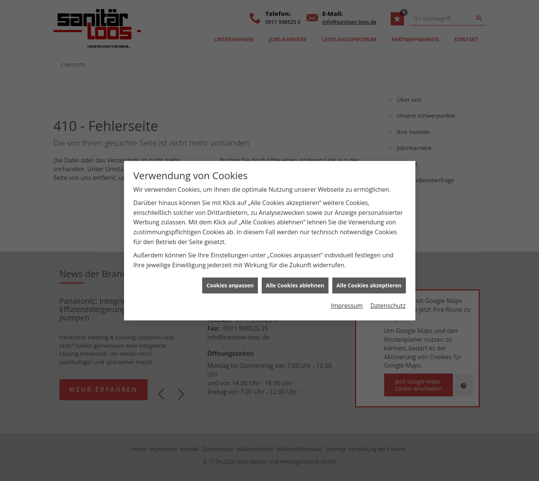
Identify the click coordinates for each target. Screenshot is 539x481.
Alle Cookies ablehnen (295, 281)
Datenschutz (387, 301)
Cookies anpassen (229, 281)
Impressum (347, 301)
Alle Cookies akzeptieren (369, 281)
